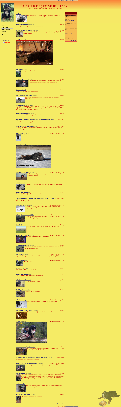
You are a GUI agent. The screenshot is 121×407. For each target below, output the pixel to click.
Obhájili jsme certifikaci (22, 24)
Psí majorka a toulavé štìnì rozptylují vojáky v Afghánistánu (31, 357)
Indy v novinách (20, 254)
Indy (59, 0)
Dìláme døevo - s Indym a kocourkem (25, 347)
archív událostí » (60, 403)
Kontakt (4, 32)
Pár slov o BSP (6, 30)
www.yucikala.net (74, 406)
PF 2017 (18, 144)
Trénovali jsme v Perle (22, 79)
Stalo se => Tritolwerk (69, 20)
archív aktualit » (73, 40)
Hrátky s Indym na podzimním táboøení (26, 363)
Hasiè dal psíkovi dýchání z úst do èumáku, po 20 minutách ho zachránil (35, 119)
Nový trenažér (19, 69)
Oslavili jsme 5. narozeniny (23, 235)
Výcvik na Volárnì (20, 384)
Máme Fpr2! (19, 268)
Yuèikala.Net (6, 42)
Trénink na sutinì (20, 183)
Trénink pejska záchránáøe (23, 290)
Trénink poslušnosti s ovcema (23, 245)
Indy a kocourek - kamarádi (23, 280)
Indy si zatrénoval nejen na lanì (24, 95)
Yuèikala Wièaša (68, 406)
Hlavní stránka (6, 24)
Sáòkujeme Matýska (21, 205)
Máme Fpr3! (19, 225)
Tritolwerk (18, 14)
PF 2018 (18, 39)
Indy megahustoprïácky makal (24, 310)
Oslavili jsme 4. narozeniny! (23, 394)
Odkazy (4, 34)
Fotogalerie (5, 28)
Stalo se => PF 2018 (69, 33)
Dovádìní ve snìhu (20, 133)
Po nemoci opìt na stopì (22, 172)
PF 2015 (18, 321)
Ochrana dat (74, 0)
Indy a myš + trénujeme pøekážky (25, 215)
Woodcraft (69, 0)
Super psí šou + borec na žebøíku (24, 126)
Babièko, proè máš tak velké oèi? (24, 30)
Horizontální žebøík (21, 90)
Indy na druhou (20, 260)
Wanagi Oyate (64, 0)
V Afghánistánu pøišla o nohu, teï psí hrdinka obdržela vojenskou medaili (35, 198)
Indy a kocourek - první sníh (23, 299)
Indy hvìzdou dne (20, 373)
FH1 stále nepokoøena (21, 105)
